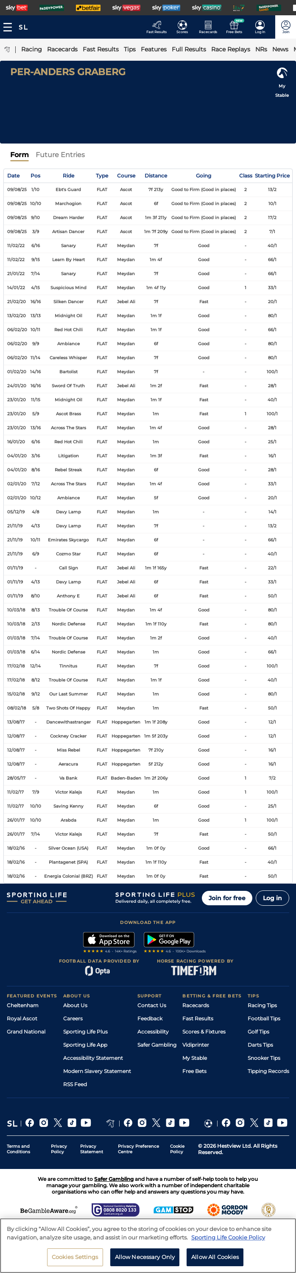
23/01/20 (16, 400)
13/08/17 (16, 722)
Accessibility (153, 1031)
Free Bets (194, 1071)
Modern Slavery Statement (97, 1071)
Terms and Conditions (18, 1149)
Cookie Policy (177, 1149)
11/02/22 (16, 245)
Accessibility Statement (93, 1058)
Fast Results (197, 1018)
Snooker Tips (264, 1058)
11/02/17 (15, 792)
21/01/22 (16, 273)
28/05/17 (16, 778)
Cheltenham (23, 1005)
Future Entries (60, 155)
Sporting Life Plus (85, 1031)
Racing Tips (262, 1005)
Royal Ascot (22, 1018)
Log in (272, 898)
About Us (75, 1005)
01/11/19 (15, 568)
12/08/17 (16, 736)
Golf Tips (258, 1031)
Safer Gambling (156, 1045)
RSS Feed (75, 1084)
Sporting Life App (85, 1045)
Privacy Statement (91, 1149)
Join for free (227, 898)
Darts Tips (260, 1045)
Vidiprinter (195, 1045)
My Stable (194, 1058)
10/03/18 (16, 610)
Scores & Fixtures (204, 1031)
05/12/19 (16, 512)
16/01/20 (16, 442)
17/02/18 (16, 666)
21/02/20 (16, 301)
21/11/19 (14, 526)
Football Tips (264, 1018)
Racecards (195, 1005)
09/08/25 (17, 189)
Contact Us (151, 1005)
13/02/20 (16, 315)
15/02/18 (16, 694)
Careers (73, 1018)
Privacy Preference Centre (138, 1149)
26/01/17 (16, 820)
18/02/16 (16, 848)
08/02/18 (16, 708)
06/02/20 (17, 329)
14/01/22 (16, 287)
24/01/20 (16, 386)
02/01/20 (16, 484)
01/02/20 (16, 372)
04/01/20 (17, 456)
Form (19, 155)
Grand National (26, 1031)
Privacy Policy (59, 1149)
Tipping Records (268, 1071)
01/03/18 (16, 638)
